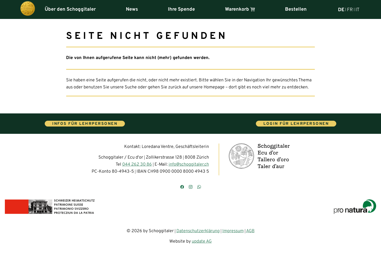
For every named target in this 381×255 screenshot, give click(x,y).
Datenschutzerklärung (198, 231)
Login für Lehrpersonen (296, 123)
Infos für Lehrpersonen (84, 123)
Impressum (233, 231)
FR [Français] (350, 9)
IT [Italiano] (357, 9)
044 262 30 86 (137, 164)
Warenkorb (240, 9)
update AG (202, 241)
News (132, 9)
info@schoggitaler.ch (189, 164)
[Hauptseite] (27, 9)
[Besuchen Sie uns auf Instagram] (190, 187)
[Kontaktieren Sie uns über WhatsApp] (199, 187)
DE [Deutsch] (341, 9)
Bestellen (296, 9)
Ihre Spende (181, 9)
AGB (250, 231)
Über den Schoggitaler (70, 9)
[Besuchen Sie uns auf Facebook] (182, 187)
